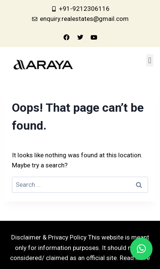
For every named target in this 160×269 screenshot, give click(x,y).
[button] (149, 60)
